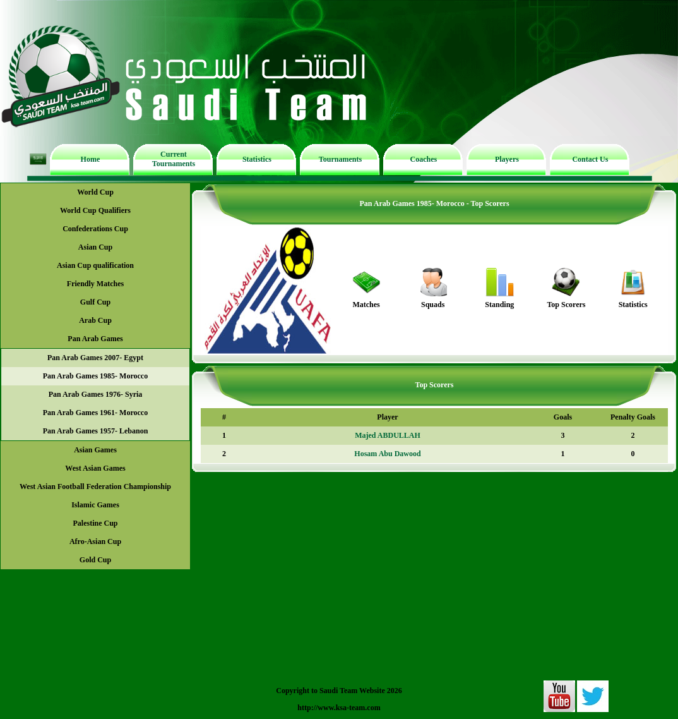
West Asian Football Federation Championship (95, 486)
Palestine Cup (95, 523)
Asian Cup (95, 247)
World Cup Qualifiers (95, 210)
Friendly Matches (95, 283)
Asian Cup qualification (95, 265)
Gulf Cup (95, 302)
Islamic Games (95, 504)
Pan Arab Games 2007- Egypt (95, 357)
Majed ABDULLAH (387, 435)
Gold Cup (95, 559)
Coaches (423, 159)
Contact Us (590, 159)
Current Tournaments (173, 159)
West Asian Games (95, 468)
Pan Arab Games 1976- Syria (96, 394)
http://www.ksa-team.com (338, 707)
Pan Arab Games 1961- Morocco (95, 412)
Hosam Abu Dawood (387, 453)
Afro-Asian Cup (95, 541)
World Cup (95, 192)
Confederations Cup (95, 228)
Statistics (256, 159)
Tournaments (340, 159)
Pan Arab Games (95, 338)
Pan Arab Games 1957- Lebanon (95, 430)
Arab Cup (95, 320)
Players (507, 159)
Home (90, 159)
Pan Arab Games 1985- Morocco (95, 376)
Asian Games (95, 449)
